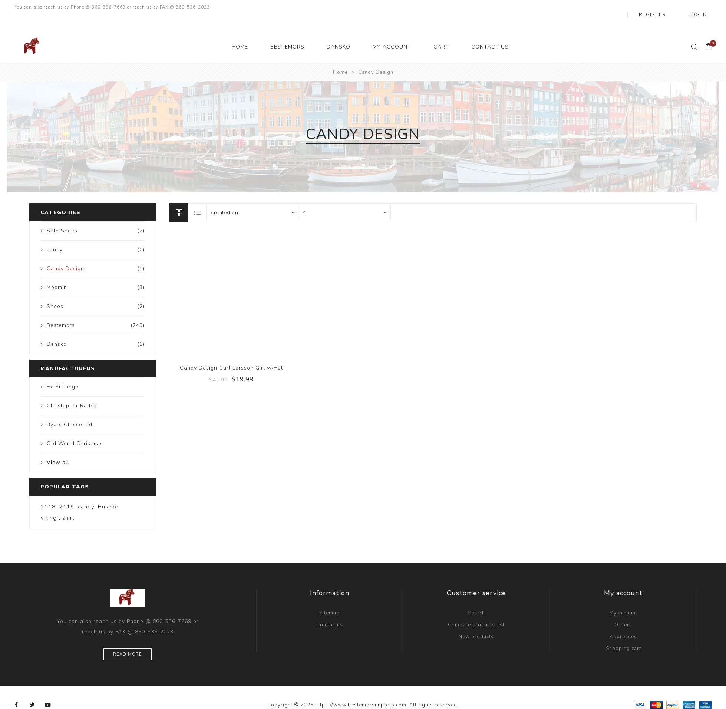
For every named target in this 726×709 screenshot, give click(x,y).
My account (623, 598)
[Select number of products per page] (344, 198)
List (197, 198)
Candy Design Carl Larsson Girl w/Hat (231, 353)
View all (58, 447)
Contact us (329, 610)
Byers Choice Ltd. (70, 409)
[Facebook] (17, 690)
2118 (48, 492)
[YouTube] (48, 690)
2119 (66, 492)
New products (476, 622)
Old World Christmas (75, 428)
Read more (127, 639)
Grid (178, 198)
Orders (623, 610)
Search (476, 598)
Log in (703, 7)
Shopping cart (623, 633)
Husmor (108, 492)
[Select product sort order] (252, 198)
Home (340, 57)
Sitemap (329, 598)
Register (669, 7)
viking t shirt (57, 503)
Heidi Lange (63, 371)
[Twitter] (32, 690)
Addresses (623, 622)
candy (86, 492)
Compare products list (476, 610)
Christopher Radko (72, 390)
